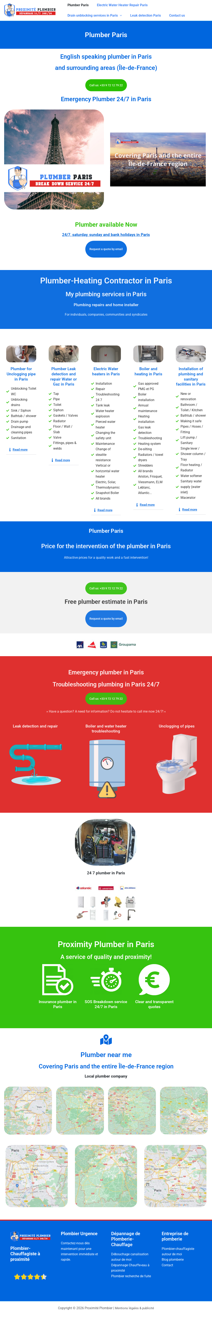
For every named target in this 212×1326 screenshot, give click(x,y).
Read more (21, 449)
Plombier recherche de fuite (131, 1276)
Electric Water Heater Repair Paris (119, 5)
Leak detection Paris (143, 15)
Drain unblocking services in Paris (94, 15)
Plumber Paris (77, 5)
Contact (167, 1265)
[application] (119, 15)
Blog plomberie (173, 1260)
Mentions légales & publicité (134, 1308)
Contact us (173, 15)
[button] (21, 450)
